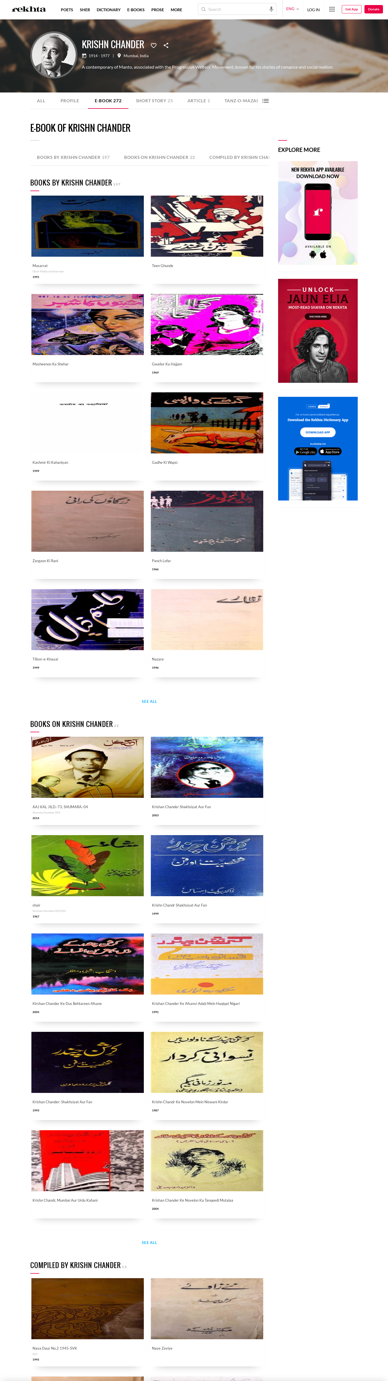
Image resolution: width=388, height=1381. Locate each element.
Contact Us (116, 1277)
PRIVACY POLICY (55, 1375)
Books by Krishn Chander (75, 157)
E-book (110, 100)
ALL (41, 100)
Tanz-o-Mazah (250, 100)
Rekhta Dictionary (184, 1277)
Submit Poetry (56, 1300)
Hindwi (174, 1254)
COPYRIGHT (102, 1375)
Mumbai (131, 56)
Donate (373, 9)
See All (149, 402)
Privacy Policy (204, 1219)
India (144, 56)
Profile (70, 100)
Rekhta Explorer (120, 1300)
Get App (351, 9)
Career (112, 1288)
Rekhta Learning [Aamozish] (182, 1288)
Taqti (48, 1277)
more (176, 9)
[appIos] (184, 1355)
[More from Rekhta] (332, 9)
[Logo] (29, 9)
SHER (85, 9)
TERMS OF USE (79, 1375)
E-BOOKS (136, 9)
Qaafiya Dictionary (60, 1265)
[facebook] (50, 1354)
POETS (67, 9)
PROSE (157, 9)
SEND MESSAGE (315, 1357)
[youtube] (76, 1354)
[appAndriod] (149, 1355)
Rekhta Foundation (122, 1254)
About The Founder (123, 1265)
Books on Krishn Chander (165, 157)
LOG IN (313, 8)
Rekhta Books (179, 1300)
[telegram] (103, 1354)
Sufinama (176, 1265)
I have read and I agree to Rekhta (172, 1219)
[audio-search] (271, 9)
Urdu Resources (58, 1288)
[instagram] (90, 1354)
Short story (157, 100)
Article (203, 100)
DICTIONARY (109, 9)
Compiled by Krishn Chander (258, 157)
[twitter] (63, 1354)
